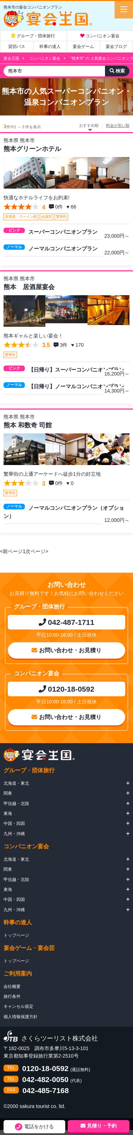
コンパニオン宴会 (100, 35)
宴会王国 (11, 58)
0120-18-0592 (45, 1068)
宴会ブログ (116, 46)
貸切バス (16, 46)
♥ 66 (72, 207)
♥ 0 (70, 483)
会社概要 (12, 986)
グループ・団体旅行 (33, 35)
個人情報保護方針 (21, 1016)
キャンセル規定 (18, 1006)
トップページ (16, 935)
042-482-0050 (45, 1079)
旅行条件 (12, 996)
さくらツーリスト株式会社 (59, 1039)
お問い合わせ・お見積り (66, 650)
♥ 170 (78, 345)
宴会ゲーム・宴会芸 (29, 948)
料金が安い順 (117, 125)
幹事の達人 (50, 46)
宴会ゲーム (83, 46)
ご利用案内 (18, 974)
